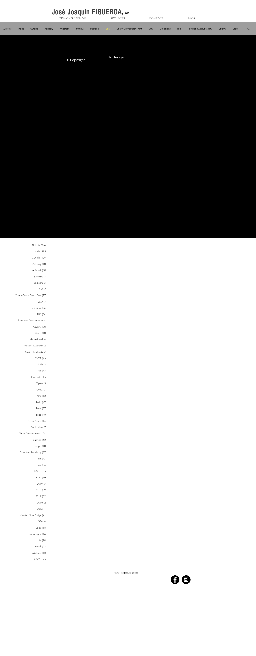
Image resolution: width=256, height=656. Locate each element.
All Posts (7, 28)
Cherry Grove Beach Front (129, 28)
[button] (117, 17)
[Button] (196, 14)
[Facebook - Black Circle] (175, 579)
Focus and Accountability (200, 28)
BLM (108, 28)
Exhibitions (165, 28)
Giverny (222, 28)
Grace (235, 28)
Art (127, 13)
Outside (34, 28)
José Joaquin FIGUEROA (87, 12)
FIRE (179, 28)
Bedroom (94, 28)
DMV (151, 28)
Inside (21, 28)
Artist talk (64, 28)
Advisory (49, 28)
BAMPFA (79, 28)
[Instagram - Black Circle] (186, 579)
